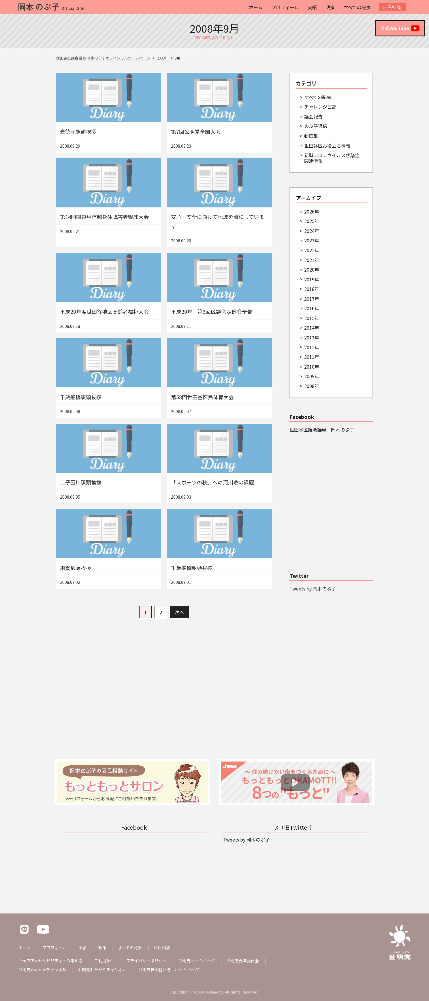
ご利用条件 (104, 960)
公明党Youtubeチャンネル (42, 969)
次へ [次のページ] (179, 612)
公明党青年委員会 (243, 960)
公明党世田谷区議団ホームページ (168, 969)
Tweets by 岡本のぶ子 (312, 588)
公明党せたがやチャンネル (102, 969)
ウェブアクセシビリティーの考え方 (50, 960)
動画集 (311, 135)
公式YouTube (399, 28)
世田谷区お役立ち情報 (327, 145)
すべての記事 (356, 7)
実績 (312, 7)
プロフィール (285, 7)
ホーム (256, 7)
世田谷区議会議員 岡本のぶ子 (321, 429)
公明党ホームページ (196, 960)
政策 (330, 7)
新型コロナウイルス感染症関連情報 (332, 158)
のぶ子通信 (315, 125)
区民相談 (392, 7)
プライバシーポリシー (146, 960)
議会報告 (313, 116)
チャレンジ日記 (320, 106)
